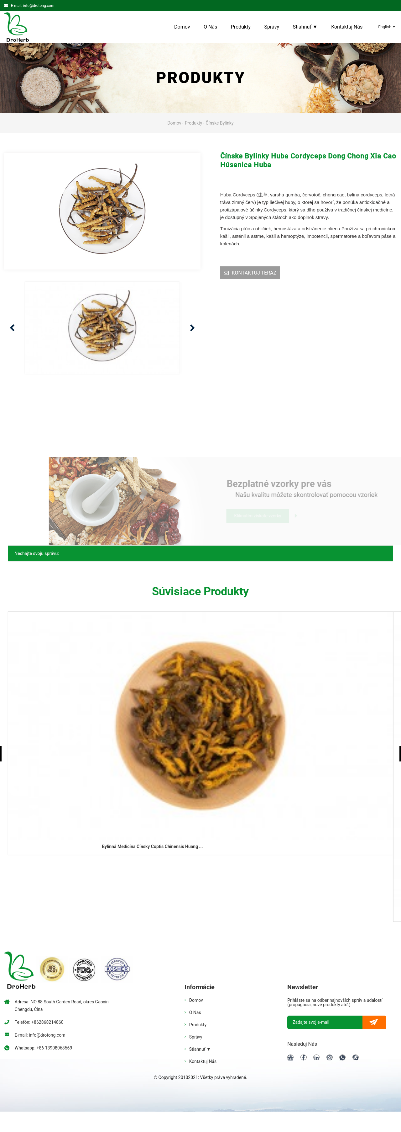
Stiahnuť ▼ (305, 27)
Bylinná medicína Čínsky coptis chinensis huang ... (152, 846)
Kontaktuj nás (346, 27)
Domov (182, 27)
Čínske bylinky (220, 122)
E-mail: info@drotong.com (33, 5)
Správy (271, 27)
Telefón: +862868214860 (39, 1022)
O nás (210, 27)
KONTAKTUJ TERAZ (254, 273)
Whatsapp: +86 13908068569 (43, 1047)
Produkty (241, 27)
